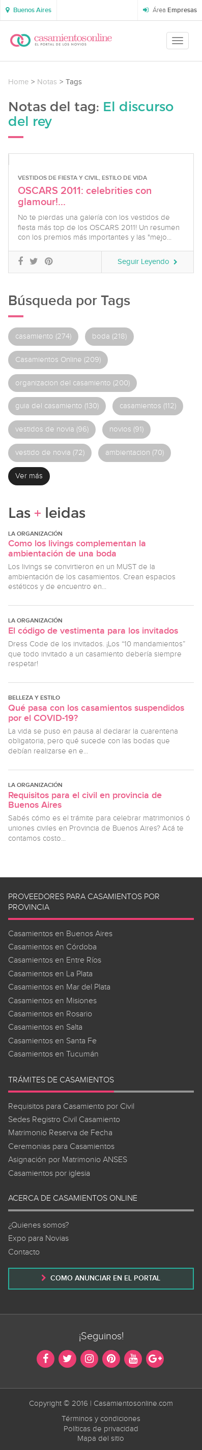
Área (170, 10)
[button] (28, 10)
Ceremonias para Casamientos (61, 1146)
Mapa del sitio (100, 1438)
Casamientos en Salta (45, 1027)
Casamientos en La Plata (50, 974)
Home (18, 82)
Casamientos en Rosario (50, 1014)
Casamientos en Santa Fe (52, 1041)
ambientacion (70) (134, 452)
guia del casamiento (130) (57, 406)
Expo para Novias (38, 1238)
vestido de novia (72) (49, 452)
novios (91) (126, 429)
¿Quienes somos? (38, 1225)
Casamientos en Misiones (52, 1001)
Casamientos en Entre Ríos (54, 960)
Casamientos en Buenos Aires (60, 934)
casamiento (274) (43, 336)
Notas (47, 82)
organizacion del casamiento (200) (72, 383)
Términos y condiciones (101, 1418)
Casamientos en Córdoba (52, 947)
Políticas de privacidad (101, 1429)
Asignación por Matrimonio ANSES (67, 1160)
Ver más (29, 476)
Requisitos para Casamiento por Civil (71, 1106)
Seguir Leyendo (148, 261)
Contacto (24, 1252)
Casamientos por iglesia (49, 1173)
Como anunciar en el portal (100, 1278)
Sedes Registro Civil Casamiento (64, 1120)
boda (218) (109, 336)
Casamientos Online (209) (58, 359)
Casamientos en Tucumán (53, 1054)
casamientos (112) (148, 406)
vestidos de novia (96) (52, 429)
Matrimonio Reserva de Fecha (60, 1133)
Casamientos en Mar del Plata (59, 987)
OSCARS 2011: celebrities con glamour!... (85, 196)
